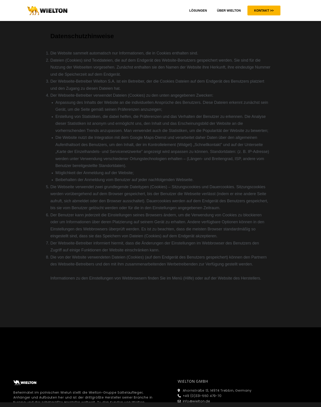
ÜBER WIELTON (229, 10)
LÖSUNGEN (198, 10)
